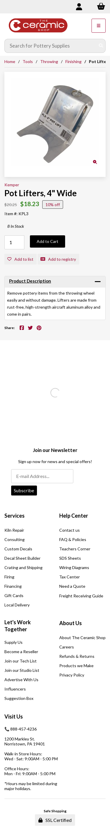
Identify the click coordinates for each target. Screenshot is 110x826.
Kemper (11, 184)
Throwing (49, 61)
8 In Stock (15, 226)
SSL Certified (55, 820)
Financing (13, 586)
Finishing (73, 61)
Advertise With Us (21, 679)
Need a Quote (72, 586)
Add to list (20, 259)
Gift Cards (13, 595)
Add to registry (58, 259)
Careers (66, 646)
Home (9, 61)
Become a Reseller (21, 651)
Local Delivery (17, 604)
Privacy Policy (71, 674)
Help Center (73, 515)
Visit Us (13, 716)
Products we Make (76, 665)
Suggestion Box (18, 698)
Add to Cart (47, 241)
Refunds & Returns (76, 656)
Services (14, 515)
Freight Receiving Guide (81, 595)
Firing (9, 576)
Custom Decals (18, 548)
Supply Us (13, 642)
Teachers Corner (74, 548)
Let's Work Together (17, 625)
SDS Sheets (70, 558)
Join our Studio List (21, 670)
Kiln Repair (14, 530)
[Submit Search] (101, 46)
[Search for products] (50, 46)
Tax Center (69, 576)
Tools (28, 61)
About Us (70, 623)
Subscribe (24, 490)
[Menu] (99, 26)
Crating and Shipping (23, 567)
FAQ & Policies (72, 539)
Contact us (69, 530)
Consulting (14, 539)
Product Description (30, 281)
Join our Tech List (20, 660)
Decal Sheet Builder (22, 558)
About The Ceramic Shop (82, 637)
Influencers (15, 688)
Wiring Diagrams (74, 567)
